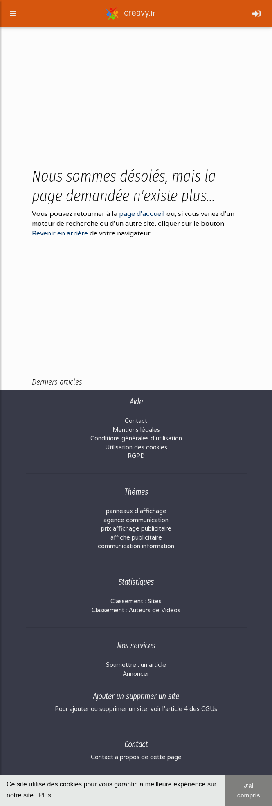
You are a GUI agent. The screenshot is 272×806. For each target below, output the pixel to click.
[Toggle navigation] (256, 15)
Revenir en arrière (60, 233)
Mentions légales (136, 429)
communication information (136, 546)
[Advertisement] (136, 103)
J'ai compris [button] (248, 790)
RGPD (136, 456)
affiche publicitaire (136, 537)
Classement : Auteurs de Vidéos (136, 610)
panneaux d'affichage (136, 511)
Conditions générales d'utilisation (136, 438)
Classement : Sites (136, 601)
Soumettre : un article (136, 664)
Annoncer (136, 673)
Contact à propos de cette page (136, 757)
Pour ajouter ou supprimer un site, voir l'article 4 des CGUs (136, 709)
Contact (136, 420)
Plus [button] (44, 795)
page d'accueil (142, 213)
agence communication (136, 520)
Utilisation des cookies (136, 447)
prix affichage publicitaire (136, 528)
